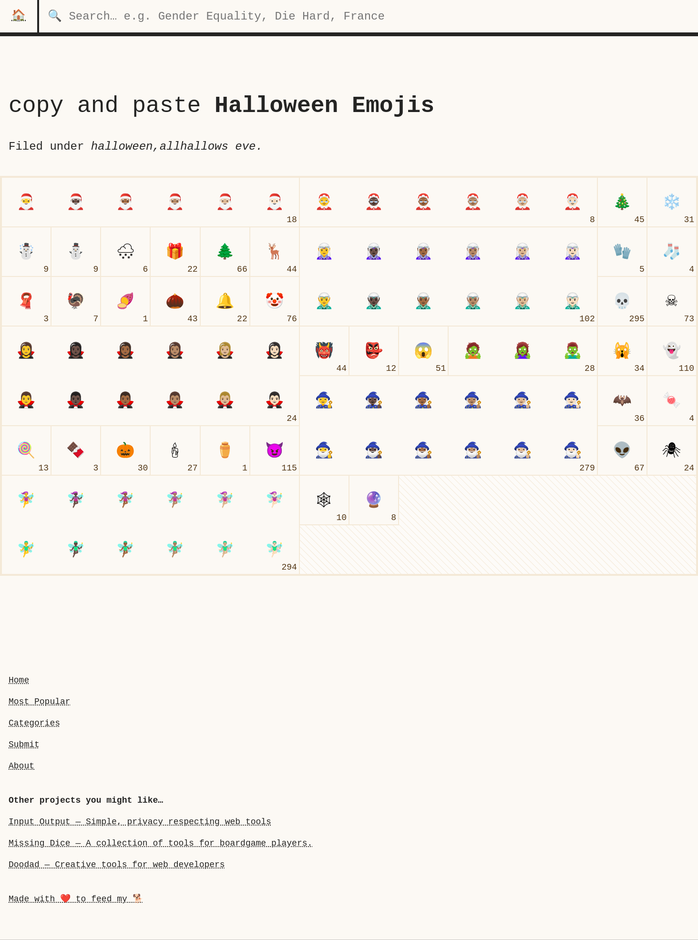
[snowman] (26, 251)
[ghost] (671, 351)
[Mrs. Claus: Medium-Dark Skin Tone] (423, 202)
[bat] (622, 400)
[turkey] (75, 301)
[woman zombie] (522, 351)
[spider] (671, 450)
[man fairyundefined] (26, 549)
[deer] (274, 251)
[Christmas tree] (622, 202)
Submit (24, 744)
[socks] (671, 251)
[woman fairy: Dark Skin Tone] (75, 500)
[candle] (175, 450)
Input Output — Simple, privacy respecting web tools (140, 822)
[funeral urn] (225, 450)
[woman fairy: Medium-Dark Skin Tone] (125, 500)
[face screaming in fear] (423, 351)
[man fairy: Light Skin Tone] (274, 549)
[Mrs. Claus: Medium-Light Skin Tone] (522, 202)
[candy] (671, 400)
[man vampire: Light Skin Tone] (274, 400)
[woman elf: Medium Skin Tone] (473, 251)
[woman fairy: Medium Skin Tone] (175, 500)
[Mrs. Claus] (324, 202)
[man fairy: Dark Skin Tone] (75, 549)
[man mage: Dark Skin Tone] (373, 450)
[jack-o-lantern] (125, 450)
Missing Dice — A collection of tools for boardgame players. (160, 843)
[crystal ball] (373, 500)
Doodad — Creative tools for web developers (117, 864)
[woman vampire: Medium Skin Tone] (175, 351)
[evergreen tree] (225, 251)
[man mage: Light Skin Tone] (572, 450)
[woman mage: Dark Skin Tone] (373, 400)
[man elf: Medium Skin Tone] (473, 301)
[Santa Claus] (26, 202)
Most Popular (40, 701)
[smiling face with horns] (274, 450)
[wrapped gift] (175, 251)
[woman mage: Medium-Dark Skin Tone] (423, 400)
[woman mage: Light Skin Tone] (572, 400)
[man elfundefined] (324, 301)
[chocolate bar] (75, 450)
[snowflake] (671, 202)
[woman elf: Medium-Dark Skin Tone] (423, 251)
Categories (34, 723)
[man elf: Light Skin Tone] (572, 301)
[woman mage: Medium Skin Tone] (473, 400)
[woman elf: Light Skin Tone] (572, 251)
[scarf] (26, 301)
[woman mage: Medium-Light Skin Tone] (522, 400)
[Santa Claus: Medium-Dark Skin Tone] (125, 202)
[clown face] (274, 301)
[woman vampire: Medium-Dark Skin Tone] (125, 351)
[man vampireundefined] (26, 400)
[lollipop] (26, 450)
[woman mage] (324, 400)
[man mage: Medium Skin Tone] (473, 450)
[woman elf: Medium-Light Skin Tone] (522, 251)
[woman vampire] (26, 351)
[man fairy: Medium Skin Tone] (175, 549)
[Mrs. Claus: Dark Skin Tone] (373, 202)
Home (19, 680)
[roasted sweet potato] (125, 301)
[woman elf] (324, 251)
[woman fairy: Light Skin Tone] (274, 500)
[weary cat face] (622, 351)
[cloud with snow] (125, 251)
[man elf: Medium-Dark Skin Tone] (423, 301)
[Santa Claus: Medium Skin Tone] (175, 202)
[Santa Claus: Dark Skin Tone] (75, 202)
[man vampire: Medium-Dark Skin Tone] (125, 400)
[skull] (622, 301)
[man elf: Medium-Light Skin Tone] (522, 301)
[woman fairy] (26, 500)
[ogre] (324, 351)
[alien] (622, 450)
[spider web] (324, 500)
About (21, 766)
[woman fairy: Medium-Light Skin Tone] (225, 500)
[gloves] (622, 251)
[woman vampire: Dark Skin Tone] (75, 351)
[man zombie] (572, 351)
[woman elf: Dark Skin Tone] (373, 251)
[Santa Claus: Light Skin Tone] (274, 202)
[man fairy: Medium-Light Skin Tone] (225, 549)
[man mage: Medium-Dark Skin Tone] (423, 450)
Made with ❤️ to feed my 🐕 (76, 899)
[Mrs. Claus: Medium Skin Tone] (473, 202)
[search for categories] (368, 16)
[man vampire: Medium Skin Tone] (175, 400)
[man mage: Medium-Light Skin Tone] (522, 450)
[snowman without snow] (75, 251)
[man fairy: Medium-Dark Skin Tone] (125, 549)
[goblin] (373, 351)
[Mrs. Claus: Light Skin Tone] (572, 202)
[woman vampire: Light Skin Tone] (274, 351)
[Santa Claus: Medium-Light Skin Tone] (225, 202)
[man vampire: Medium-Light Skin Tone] (225, 400)
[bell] (225, 301)
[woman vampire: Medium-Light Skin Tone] (225, 351)
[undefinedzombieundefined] (473, 351)
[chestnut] (175, 301)
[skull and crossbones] (671, 301)
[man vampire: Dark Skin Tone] (75, 400)
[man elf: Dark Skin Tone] (373, 301)
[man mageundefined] (324, 450)
